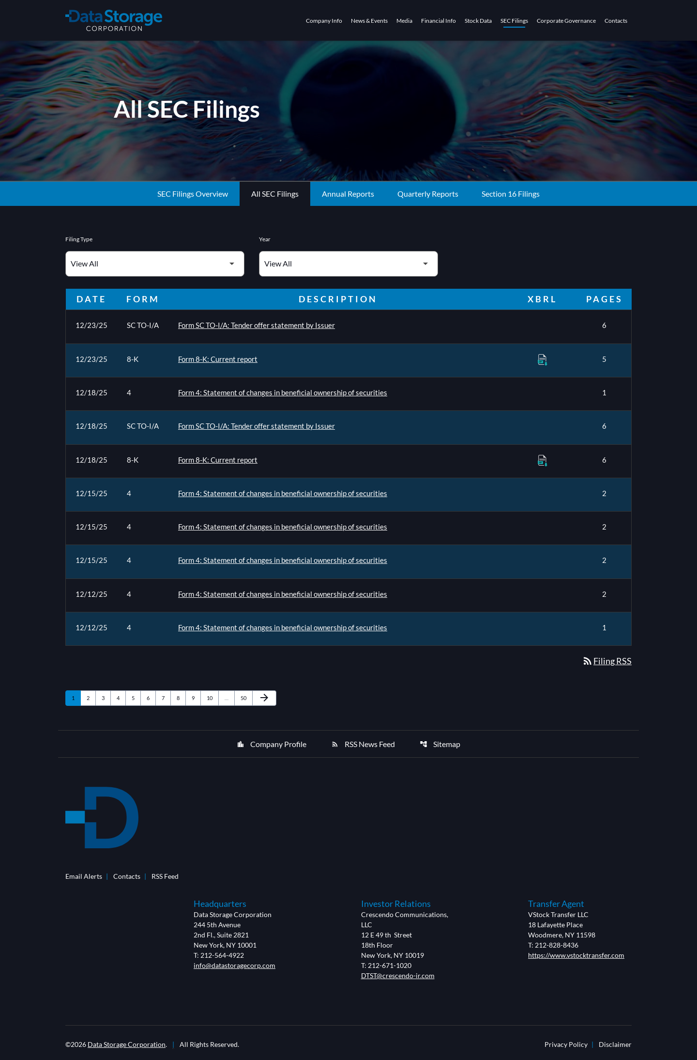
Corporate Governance (566, 20)
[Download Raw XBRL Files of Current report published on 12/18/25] (542, 463)
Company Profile (271, 746)
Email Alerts (83, 878)
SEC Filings (514, 20)
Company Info (324, 20)
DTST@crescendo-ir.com (398, 978)
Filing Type (78, 243)
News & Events (369, 20)
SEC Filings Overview (192, 198)
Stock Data (478, 20)
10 (212, 700)
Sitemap (440, 746)
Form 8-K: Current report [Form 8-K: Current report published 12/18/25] (218, 463)
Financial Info (438, 20)
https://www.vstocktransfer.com (576, 957)
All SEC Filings (275, 198)
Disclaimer (615, 1047)
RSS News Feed (363, 746)
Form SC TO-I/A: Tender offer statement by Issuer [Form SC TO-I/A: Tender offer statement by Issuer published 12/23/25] (256, 329)
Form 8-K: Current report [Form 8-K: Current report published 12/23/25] (218, 363)
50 (246, 700)
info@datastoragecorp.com (234, 968)
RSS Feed (165, 878)
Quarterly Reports (427, 198)
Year (265, 243)
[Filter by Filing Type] (154, 268)
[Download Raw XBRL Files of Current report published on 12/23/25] (542, 363)
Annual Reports (348, 198)
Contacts (616, 20)
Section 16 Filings (511, 198)
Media (404, 20)
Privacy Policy (566, 1047)
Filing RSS (607, 663)
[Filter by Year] (348, 268)
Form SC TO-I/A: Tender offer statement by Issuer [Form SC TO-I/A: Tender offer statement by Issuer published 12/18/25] (256, 429)
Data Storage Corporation (127, 1047)
